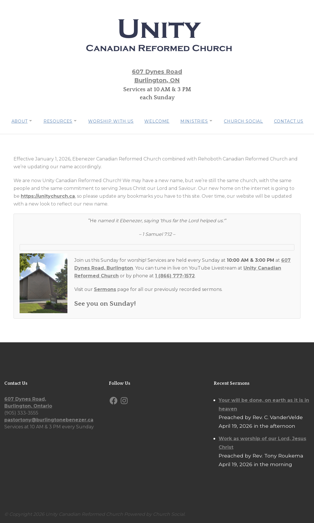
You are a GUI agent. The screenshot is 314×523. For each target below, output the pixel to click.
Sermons (105, 288)
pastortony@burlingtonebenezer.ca (48, 419)
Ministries (195, 120)
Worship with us (110, 120)
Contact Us (291, 120)
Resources (55, 120)
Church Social (245, 120)
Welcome (156, 120)
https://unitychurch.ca (48, 195)
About (16, 120)
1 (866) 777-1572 (175, 275)
